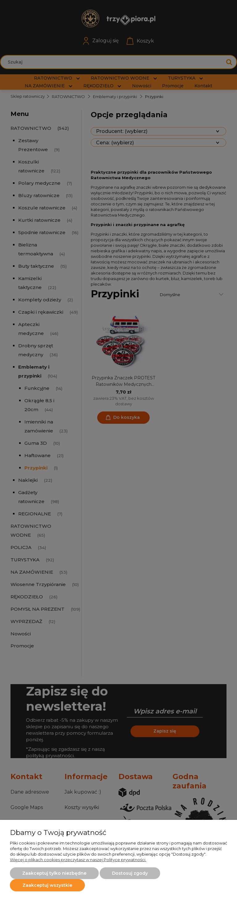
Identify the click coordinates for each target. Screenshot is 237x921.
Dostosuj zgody (130, 873)
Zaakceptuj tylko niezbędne (54, 873)
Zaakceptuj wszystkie (47, 885)
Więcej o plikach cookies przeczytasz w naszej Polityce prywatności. (78, 859)
